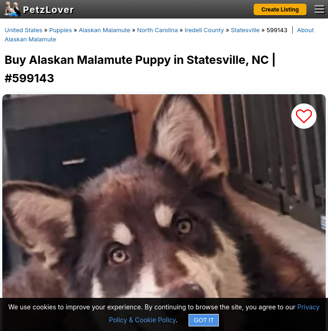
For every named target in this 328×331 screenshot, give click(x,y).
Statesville (245, 30)
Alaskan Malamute (104, 30)
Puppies (60, 30)
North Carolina (157, 30)
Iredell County (204, 30)
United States (23, 30)
